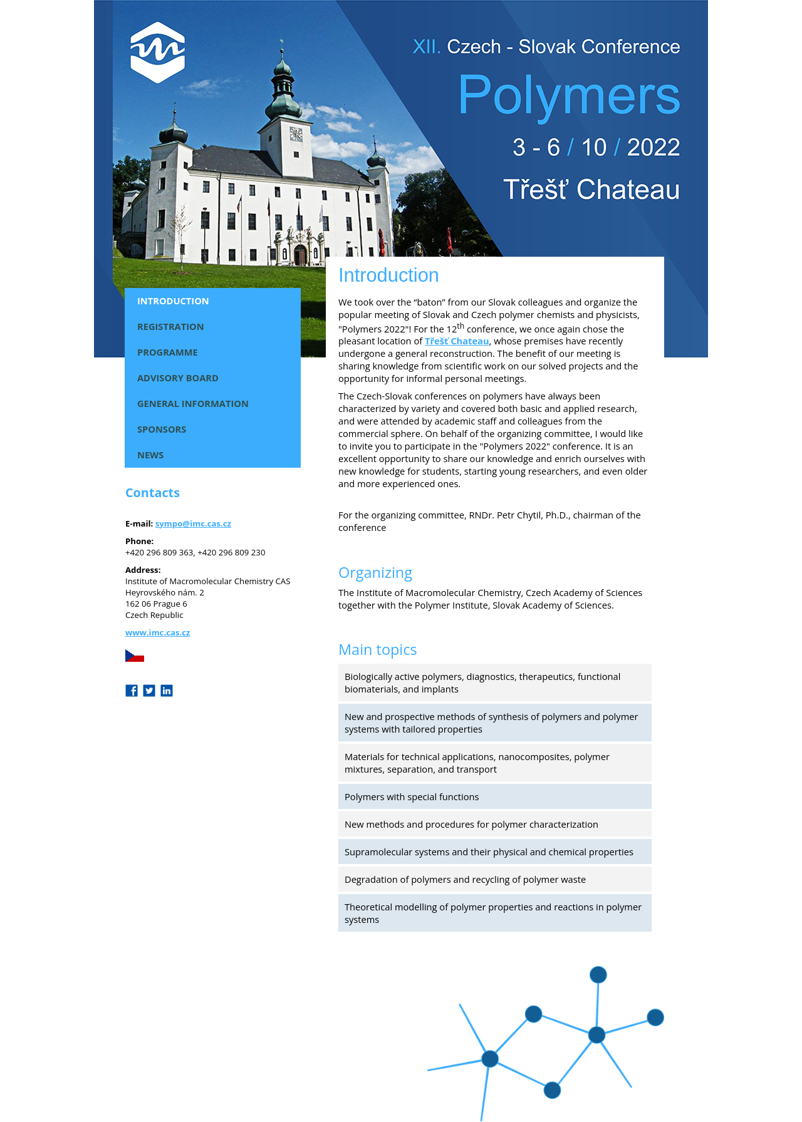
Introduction (173, 300)
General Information (193, 403)
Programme (167, 352)
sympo (169, 523)
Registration (170, 326)
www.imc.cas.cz (157, 632)
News (150, 454)
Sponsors (161, 429)
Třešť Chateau (457, 340)
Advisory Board (178, 377)
